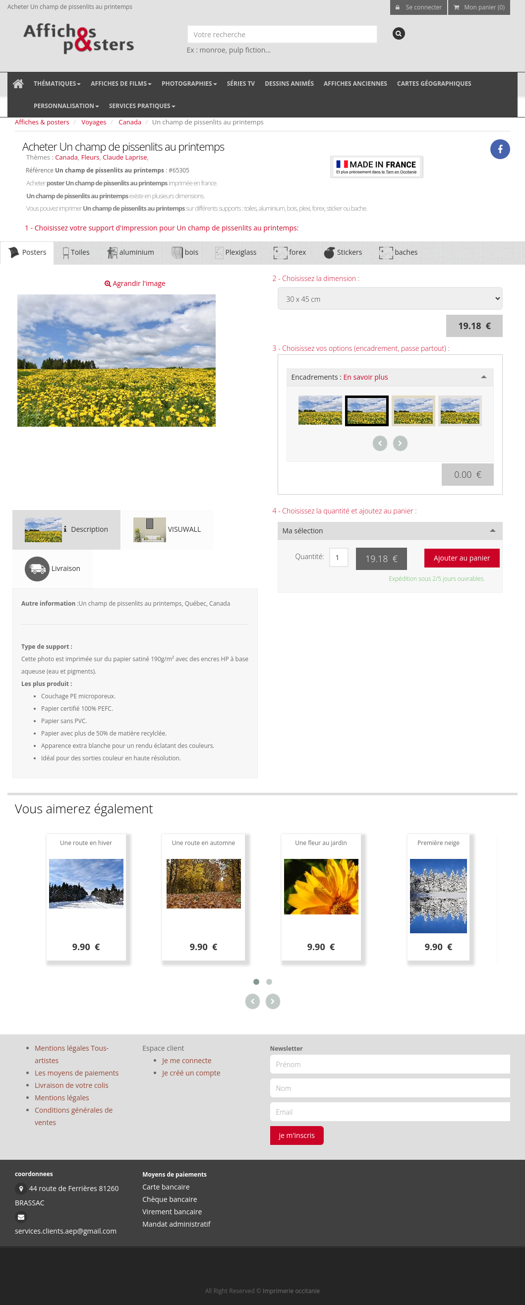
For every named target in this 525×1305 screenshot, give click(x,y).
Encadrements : (340, 377)
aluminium (130, 253)
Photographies (189, 83)
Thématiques (57, 83)
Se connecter (419, 7)
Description (66, 529)
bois (184, 253)
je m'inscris (297, 1135)
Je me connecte (186, 1060)
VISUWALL (167, 529)
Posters (27, 253)
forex (290, 253)
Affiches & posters (42, 121)
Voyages (94, 121)
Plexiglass (235, 253)
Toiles (76, 253)
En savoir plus (366, 377)
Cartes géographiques (434, 83)
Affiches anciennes (355, 83)
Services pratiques (142, 106)
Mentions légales (62, 1097)
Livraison (52, 569)
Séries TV (241, 83)
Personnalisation (66, 106)
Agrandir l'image (135, 283)
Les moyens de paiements (77, 1073)
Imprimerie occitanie (291, 1291)
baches (398, 253)
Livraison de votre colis (72, 1085)
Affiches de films (121, 83)
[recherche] (399, 33)
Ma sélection (303, 530)
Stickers (342, 253)
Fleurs (90, 157)
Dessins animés (289, 83)
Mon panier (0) (479, 7)
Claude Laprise (125, 157)
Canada (129, 121)
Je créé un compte (191, 1073)
